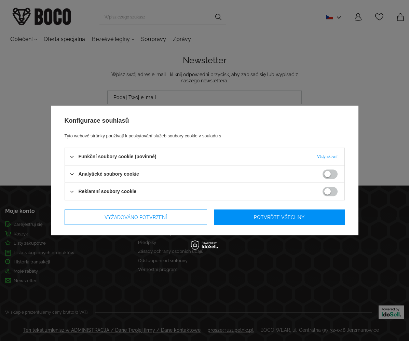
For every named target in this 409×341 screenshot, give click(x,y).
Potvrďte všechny (279, 217)
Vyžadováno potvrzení (136, 217)
